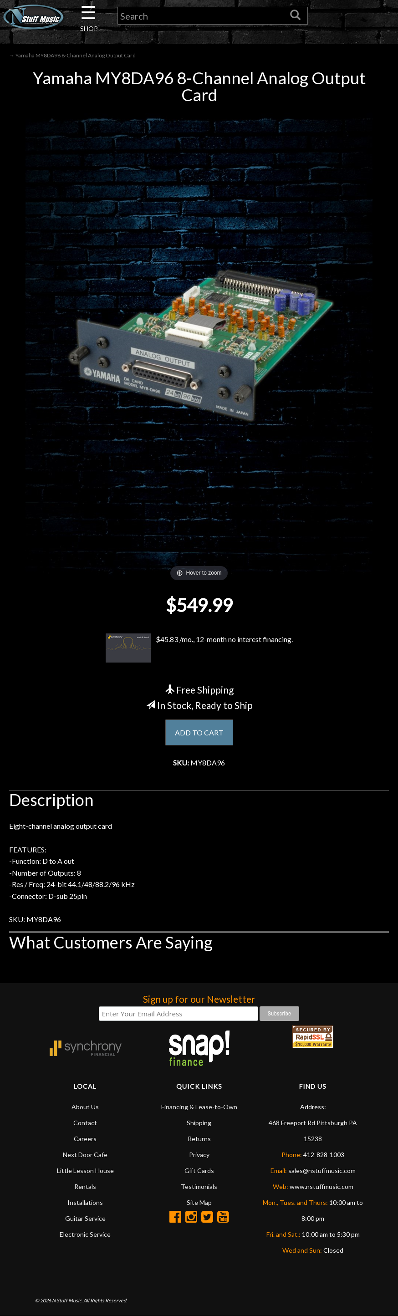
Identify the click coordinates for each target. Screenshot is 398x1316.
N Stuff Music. (67, 1300)
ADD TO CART (199, 732)
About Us (85, 1107)
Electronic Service (85, 1234)
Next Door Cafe (85, 1154)
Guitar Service (85, 1218)
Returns (199, 1139)
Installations (85, 1202)
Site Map (199, 1202)
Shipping (199, 1123)
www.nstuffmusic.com (321, 1186)
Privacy (199, 1154)
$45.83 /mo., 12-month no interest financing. (199, 648)
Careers (85, 1139)
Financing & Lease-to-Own (199, 1107)
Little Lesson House (85, 1170)
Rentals (85, 1186)
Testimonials (199, 1186)
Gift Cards (199, 1170)
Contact (85, 1123)
